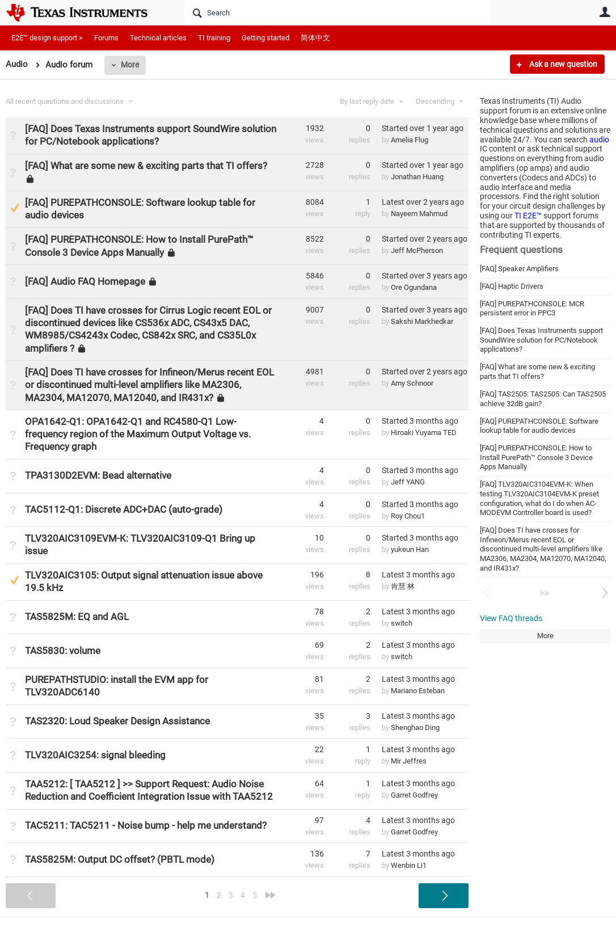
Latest (423, 201)
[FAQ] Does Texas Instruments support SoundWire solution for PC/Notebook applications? (541, 339)
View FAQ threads (511, 618)
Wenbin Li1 (409, 865)
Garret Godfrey (414, 795)
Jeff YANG (408, 482)
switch (401, 623)
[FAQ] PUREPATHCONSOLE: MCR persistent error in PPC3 (532, 309)
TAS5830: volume (62, 650)
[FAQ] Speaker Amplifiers (519, 268)
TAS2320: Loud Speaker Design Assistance (117, 721)
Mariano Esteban (418, 690)
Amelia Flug (409, 140)
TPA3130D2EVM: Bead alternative (98, 475)
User (604, 12)
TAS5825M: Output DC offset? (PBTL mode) (119, 859)
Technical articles (158, 37)
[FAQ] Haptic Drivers (511, 286)
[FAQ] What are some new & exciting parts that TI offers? (537, 371)
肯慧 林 (403, 586)
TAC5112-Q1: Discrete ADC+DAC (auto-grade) (123, 509)
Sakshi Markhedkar (422, 321)
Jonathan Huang (417, 176)
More (130, 64)
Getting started (265, 37)
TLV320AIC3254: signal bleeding (95, 755)
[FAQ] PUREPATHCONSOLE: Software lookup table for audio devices (539, 426)
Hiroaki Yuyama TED (424, 432)
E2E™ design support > (47, 37)
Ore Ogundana (414, 287)
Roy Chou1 (408, 516)
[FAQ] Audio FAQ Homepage (85, 281)
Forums (106, 37)
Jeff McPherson (417, 250)
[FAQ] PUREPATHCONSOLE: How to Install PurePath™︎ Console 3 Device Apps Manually (536, 457)
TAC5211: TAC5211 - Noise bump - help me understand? (146, 825)
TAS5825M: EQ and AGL (77, 616)
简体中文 (315, 37)
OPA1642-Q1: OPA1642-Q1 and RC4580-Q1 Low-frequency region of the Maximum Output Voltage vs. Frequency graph (138, 434)
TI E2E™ (528, 215)
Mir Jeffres (409, 761)
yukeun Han (410, 549)
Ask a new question (562, 64)
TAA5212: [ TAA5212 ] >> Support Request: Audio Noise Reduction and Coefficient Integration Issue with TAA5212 (149, 790)
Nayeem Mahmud (419, 213)
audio (599, 139)
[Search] (337, 12)
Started (422, 128)
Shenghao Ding (415, 727)
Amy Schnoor (412, 383)
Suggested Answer (14, 208)
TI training (214, 37)
